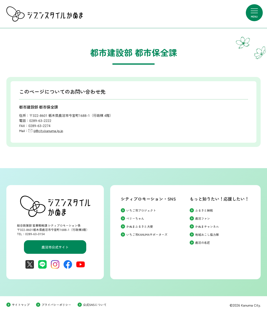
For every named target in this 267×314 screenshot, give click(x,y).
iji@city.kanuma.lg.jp (48, 131)
